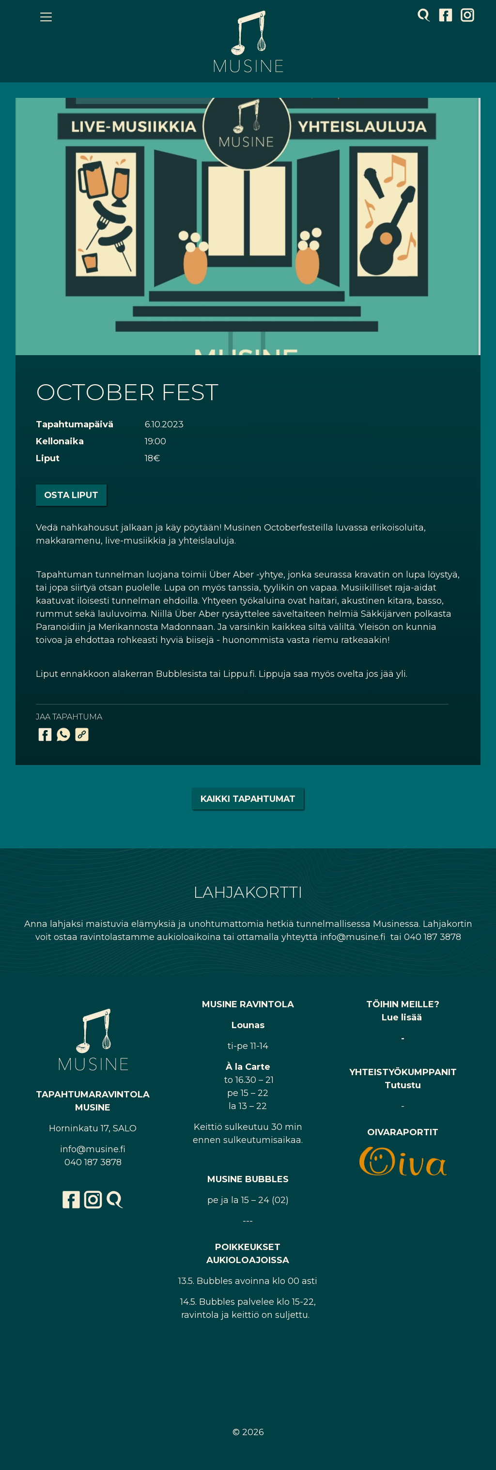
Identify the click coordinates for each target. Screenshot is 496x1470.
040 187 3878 (93, 1162)
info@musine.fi (92, 1149)
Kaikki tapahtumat (248, 799)
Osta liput (71, 495)
